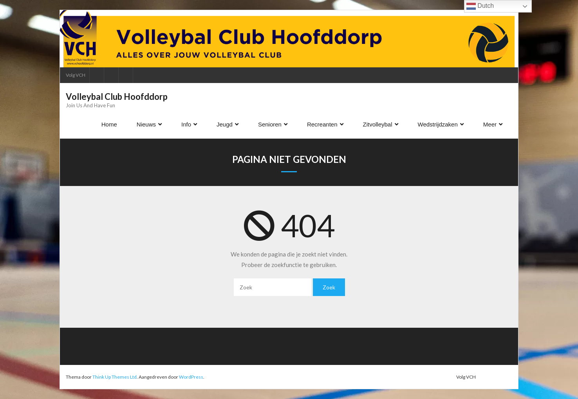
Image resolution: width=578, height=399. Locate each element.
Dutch (480, 6)
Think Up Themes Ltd (114, 377)
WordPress (191, 377)
